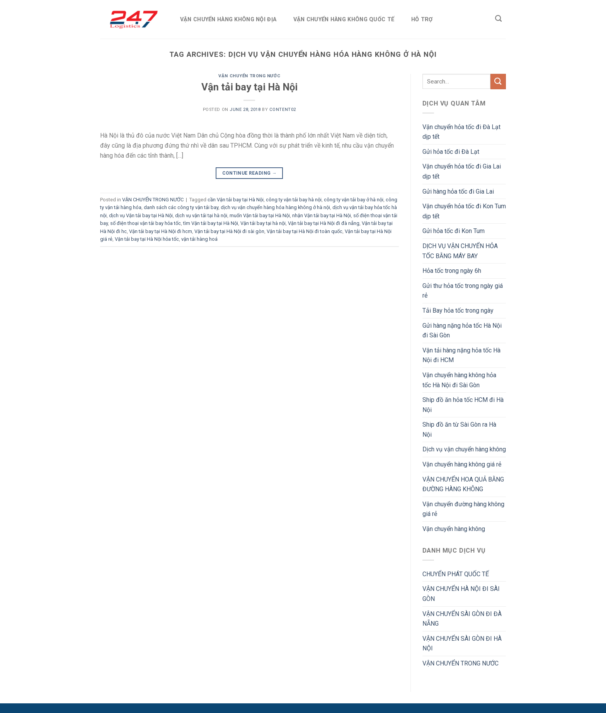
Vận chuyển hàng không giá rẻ (461, 464)
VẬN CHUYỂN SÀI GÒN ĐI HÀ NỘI (462, 643)
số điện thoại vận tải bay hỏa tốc (145, 223)
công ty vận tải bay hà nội (294, 199)
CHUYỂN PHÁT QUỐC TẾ (455, 574)
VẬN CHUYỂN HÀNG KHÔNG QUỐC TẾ (343, 19)
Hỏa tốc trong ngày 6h (451, 270)
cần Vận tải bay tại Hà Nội (236, 199)
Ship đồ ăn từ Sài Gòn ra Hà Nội (459, 429)
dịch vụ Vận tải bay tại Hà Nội (141, 215)
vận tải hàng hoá (199, 239)
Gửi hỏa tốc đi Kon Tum (453, 231)
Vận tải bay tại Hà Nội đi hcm (160, 231)
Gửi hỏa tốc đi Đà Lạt (450, 151)
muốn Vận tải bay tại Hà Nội (260, 215)
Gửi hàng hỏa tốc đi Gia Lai (458, 191)
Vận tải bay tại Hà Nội (249, 87)
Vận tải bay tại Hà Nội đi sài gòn (229, 231)
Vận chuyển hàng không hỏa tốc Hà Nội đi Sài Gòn (459, 380)
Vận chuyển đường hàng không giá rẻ (463, 509)
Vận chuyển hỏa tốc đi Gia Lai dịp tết (461, 171)
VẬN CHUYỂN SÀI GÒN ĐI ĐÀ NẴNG (462, 619)
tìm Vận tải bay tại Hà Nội (210, 223)
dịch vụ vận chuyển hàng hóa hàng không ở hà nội (275, 207)
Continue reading (249, 173)
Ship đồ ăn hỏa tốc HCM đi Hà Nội (463, 405)
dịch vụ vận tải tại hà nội (201, 215)
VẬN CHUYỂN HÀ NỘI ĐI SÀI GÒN (461, 593)
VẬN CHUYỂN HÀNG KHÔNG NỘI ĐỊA (228, 19)
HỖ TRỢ (422, 19)
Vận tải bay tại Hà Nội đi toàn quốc (304, 231)
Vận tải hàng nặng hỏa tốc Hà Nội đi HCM (461, 355)
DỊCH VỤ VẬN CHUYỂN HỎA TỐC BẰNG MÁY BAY (460, 251)
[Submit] (498, 81)
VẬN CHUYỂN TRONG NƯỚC (249, 75)
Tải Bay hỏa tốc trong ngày (458, 310)
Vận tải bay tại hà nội (263, 223)
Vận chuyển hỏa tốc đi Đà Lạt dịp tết (461, 132)
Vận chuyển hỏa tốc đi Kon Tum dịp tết (464, 211)
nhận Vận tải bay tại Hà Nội (321, 215)
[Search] (498, 19)
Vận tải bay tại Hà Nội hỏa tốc (147, 239)
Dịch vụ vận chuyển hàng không (464, 449)
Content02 (282, 109)
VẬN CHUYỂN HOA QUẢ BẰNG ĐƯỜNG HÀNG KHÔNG (463, 484)
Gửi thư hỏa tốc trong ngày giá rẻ (462, 290)
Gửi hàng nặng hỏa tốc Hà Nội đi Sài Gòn (462, 330)
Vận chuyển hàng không (453, 529)
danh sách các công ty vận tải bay (181, 207)
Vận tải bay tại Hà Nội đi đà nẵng (323, 223)
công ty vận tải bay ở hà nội (353, 199)
